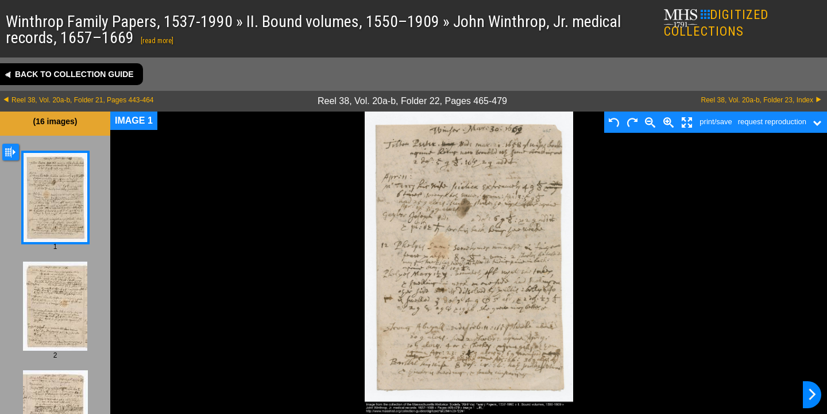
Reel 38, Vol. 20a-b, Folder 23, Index (757, 100)
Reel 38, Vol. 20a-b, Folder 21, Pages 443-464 (82, 100)
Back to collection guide (74, 74)
